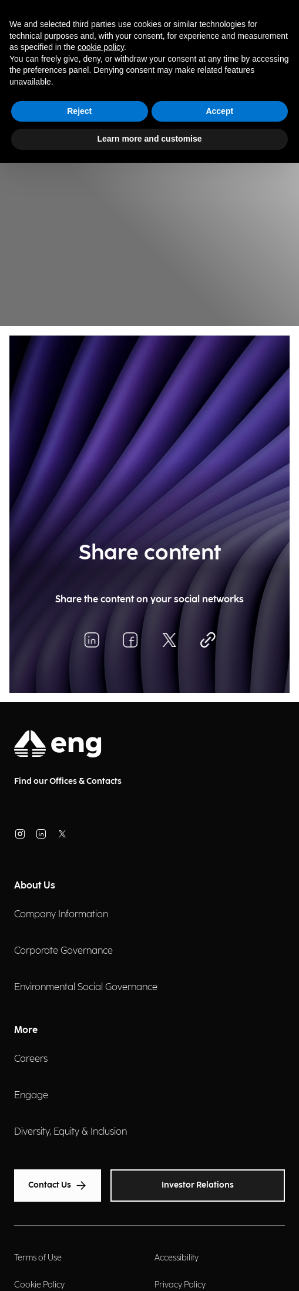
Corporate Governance (63, 951)
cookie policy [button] (101, 47)
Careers (31, 1059)
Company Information (61, 914)
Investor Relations (198, 1185)
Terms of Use (38, 1258)
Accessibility (176, 1258)
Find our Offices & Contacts (68, 781)
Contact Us (57, 1185)
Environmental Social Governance (85, 987)
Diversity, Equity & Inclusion (70, 1132)
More (26, 1030)
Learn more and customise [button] (149, 138)
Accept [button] (219, 111)
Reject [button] (79, 111)
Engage (31, 1095)
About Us (34, 885)
